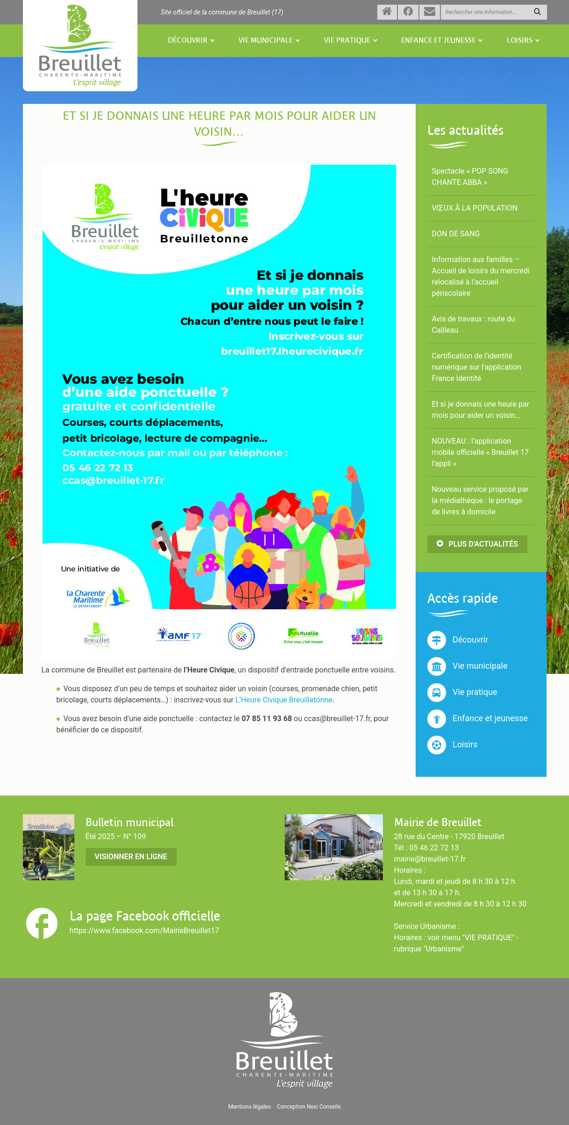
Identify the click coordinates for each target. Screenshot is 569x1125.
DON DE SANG (456, 233)
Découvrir (188, 40)
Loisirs (520, 40)
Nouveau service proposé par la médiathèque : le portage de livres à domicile (480, 500)
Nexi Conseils (324, 1106)
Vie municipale (265, 40)
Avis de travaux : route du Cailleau (473, 324)
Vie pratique (347, 40)
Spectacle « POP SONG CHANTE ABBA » (470, 177)
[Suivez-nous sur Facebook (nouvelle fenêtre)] (408, 12)
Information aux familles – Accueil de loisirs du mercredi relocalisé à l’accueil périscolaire (481, 276)
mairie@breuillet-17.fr (430, 859)
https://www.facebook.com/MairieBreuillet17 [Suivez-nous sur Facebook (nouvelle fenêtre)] (144, 930)
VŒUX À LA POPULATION (475, 208)
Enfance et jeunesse (438, 40)
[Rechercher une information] (494, 12)
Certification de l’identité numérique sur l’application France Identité (477, 367)
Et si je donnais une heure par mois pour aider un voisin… (480, 410)
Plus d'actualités (477, 544)
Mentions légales (249, 1106)
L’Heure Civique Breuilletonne (283, 699)
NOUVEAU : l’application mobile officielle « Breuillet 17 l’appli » (480, 452)
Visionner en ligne (131, 856)
